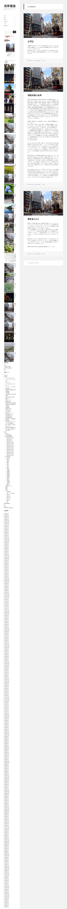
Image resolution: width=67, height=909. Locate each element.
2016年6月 (6, 619)
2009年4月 (6, 742)
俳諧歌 (8, 483)
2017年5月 (6, 603)
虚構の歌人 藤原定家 (10, 418)
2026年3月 (6, 516)
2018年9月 (6, 586)
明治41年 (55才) (10, 449)
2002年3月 (6, 825)
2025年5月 (6, 531)
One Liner (6, 41)
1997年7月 (6, 879)
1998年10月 (6, 869)
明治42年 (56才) (10, 451)
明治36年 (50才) (10, 442)
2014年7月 (6, 652)
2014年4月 (6, 656)
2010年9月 (6, 719)
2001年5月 (6, 835)
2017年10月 (6, 596)
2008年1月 (6, 752)
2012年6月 (6, 688)
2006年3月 (6, 771)
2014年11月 (6, 646)
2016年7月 (6, 618)
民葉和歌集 (8, 456)
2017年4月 (6, 605)
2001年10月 (6, 828)
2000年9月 (6, 844)
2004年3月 (6, 803)
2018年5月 (6, 592)
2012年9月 (6, 684)
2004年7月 (6, 797)
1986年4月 (6, 905)
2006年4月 (6, 770)
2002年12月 (6, 822)
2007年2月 (6, 759)
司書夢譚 (7, 391)
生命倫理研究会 (9, 417)
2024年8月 (6, 544)
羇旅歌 (8, 471)
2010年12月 (6, 714)
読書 (37, 184)
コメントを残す (42, 60)
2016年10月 (6, 614)
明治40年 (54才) (10, 448)
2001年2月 (6, 837)
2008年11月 (6, 748)
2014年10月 (6, 647)
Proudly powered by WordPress (33, 262)
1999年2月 (6, 863)
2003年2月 (6, 819)
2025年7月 (6, 528)
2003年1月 (6, 820)
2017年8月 (6, 599)
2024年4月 (6, 550)
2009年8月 (6, 737)
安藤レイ (7, 398)
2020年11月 (6, 580)
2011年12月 (6, 697)
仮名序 (8, 458)
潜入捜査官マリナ (9, 414)
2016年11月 (6, 612)
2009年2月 (6, 745)
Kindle (5, 375)
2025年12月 (6, 520)
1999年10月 (6, 855)
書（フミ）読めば (11, 493)
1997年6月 (6, 880)
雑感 (37, 60)
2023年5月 (6, 564)
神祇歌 (8, 475)
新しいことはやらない (8, 368)
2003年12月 (6, 807)
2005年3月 (6, 787)
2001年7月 (6, 832)
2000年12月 (6, 839)
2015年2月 (6, 641)
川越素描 (7, 407)
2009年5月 (6, 740)
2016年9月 (6, 615)
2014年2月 (6, 659)
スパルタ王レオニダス (10, 384)
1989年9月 (6, 901)
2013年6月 (6, 670)
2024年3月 (6, 551)
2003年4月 (6, 818)
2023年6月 (6, 563)
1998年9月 (6, 870)
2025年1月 (6, 536)
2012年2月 (6, 694)
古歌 (6, 433)
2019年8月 (6, 583)
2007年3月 (6, 758)
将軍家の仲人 (8, 401)
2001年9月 (6, 829)
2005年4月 (6, 786)
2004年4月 (6, 802)
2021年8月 (6, 574)
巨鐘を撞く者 (8, 408)
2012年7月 (6, 686)
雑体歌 (8, 480)
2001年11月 (6, 826)
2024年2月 (6, 552)
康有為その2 (33, 219)
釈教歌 (8, 477)
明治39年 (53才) (10, 446)
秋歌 (8, 464)
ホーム (5, 15)
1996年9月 (6, 889)
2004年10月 (6, 793)
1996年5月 (6, 890)
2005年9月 (6, 780)
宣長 (6, 490)
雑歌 (8, 478)
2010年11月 (6, 716)
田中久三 (5, 19)
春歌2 (8, 461)
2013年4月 (6, 673)
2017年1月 (6, 609)
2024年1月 (6, 554)
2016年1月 (6, 627)
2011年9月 (6, 701)
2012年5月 (6, 689)
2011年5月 (6, 707)
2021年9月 (6, 573)
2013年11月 (6, 663)
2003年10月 (6, 810)
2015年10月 (6, 630)
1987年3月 (6, 904)
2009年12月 (6, 732)
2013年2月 (6, 676)
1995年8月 (6, 898)
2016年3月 (6, 624)
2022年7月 (6, 567)
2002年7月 (6, 823)
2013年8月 (6, 668)
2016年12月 (6, 611)
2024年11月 (6, 539)
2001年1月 (6, 838)
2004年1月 (6, 806)
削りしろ (5, 365)
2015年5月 (6, 637)
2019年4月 (6, 585)
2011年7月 (6, 704)
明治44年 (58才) (10, 453)
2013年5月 (6, 672)
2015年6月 (6, 636)
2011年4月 (6, 708)
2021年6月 (6, 576)
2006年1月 (6, 774)
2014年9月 (6, 649)
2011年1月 (6, 713)
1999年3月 (6, 861)
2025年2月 (6, 535)
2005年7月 (6, 783)
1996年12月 (6, 886)
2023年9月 (6, 560)
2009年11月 (6, 733)
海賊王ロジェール (9, 413)
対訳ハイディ (8, 400)
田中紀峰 (5, 21)
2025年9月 (6, 525)
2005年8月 (6, 781)
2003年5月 (6, 816)
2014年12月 (6, 644)
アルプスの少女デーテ (10, 378)
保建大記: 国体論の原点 (11, 389)
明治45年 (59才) (10, 455)
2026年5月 (6, 513)
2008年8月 (6, 749)
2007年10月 (6, 753)
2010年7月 (6, 721)
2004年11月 (6, 791)
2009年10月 (6, 735)
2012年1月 (6, 695)
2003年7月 (6, 815)
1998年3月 (6, 871)
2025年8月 (6, 526)
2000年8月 (6, 845)
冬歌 (8, 465)
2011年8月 (6, 703)
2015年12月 (6, 628)
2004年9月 (6, 794)
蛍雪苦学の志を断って (9, 507)
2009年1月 (6, 746)
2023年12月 (6, 555)
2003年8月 (6, 813)
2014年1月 (6, 660)
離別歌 (8, 474)
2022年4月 (6, 569)
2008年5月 (6, 751)
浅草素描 (10, 6)
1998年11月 (6, 867)
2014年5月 (6, 654)
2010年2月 (6, 729)
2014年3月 (6, 657)
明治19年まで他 (10, 437)
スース (7, 385)
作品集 (5, 376)
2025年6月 (6, 529)
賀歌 (8, 468)
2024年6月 (6, 547)
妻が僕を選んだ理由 (10, 397)
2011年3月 (6, 710)
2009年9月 (6, 736)
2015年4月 (6, 638)
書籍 (4, 17)
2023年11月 (6, 557)
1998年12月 (6, 866)
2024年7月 (6, 545)
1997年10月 (6, 874)
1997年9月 (6, 876)
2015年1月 (6, 643)
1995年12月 (6, 893)
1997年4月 (6, 883)
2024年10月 (6, 541)
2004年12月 (6, 790)
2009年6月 (6, 739)
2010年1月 (6, 730)
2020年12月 (6, 579)
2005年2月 (6, 788)
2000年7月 (6, 847)
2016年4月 (6, 622)
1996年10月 (6, 887)
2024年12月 (6, 538)
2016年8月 (6, 617)
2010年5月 (6, 724)
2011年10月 (6, 700)
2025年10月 (6, 523)
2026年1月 (6, 519)
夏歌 (8, 462)
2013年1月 (6, 678)
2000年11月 (6, 841)
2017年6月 (6, 602)
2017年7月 (6, 601)
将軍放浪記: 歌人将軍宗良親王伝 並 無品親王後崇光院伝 (11, 404)
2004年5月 (6, 800)
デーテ (5, 23)
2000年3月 (6, 850)
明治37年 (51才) (10, 443)
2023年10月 (6, 558)
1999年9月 (6, 857)
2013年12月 (6, 662)
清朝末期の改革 (35, 95)
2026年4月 (6, 515)
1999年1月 (6, 864)
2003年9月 (6, 812)
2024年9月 (6, 542)
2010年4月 (6, 726)
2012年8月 (6, 685)
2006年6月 (6, 767)
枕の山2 (8, 496)
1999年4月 (6, 860)
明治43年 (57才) (10, 452)
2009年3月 (6, 743)
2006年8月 (6, 764)
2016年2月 (6, 625)
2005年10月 (6, 778)
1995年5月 (6, 899)
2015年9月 (6, 631)
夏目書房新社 (7, 503)
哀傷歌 (8, 469)
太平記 (31, 41)
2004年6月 (6, 799)
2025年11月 (6, 522)
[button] (6, 60)
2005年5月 (6, 784)
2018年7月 (6, 589)
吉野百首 (9, 491)
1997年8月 (6, 877)
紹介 (5, 506)
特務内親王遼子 (9, 416)
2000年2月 (6, 851)
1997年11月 (6, 873)
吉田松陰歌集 (8, 435)
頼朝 (6, 487)
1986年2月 (6, 906)
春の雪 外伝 (8, 410)
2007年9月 (6, 755)
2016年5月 (6, 621)
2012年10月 (6, 682)
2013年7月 (6, 669)
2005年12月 (6, 775)
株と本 (5, 369)
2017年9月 (6, 598)
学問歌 (8, 481)
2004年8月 (6, 796)
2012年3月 (6, 692)
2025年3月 (6, 534)
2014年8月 (6, 650)
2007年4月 (6, 756)
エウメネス (8, 382)
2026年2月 (6, 518)
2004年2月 (6, 804)
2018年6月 (6, 590)
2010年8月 (6, 720)
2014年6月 (6, 653)
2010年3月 (6, 727)
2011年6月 (6, 705)
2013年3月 (6, 675)
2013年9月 (6, 666)
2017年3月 (6, 606)
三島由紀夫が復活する (8, 367)
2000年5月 (6, 848)
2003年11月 (6, 809)
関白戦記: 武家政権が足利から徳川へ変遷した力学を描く (11, 429)
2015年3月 (6, 640)
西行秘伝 (7, 420)
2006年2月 (6, 772)
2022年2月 (6, 570)
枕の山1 (8, 494)
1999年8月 (6, 858)
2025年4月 (6, 532)
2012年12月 (6, 679)
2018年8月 (6, 587)
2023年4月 (6, 566)
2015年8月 (6, 633)
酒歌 (8, 484)
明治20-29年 (9, 439)
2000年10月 (6, 842)
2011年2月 (6, 711)
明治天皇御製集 (9, 436)
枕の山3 (8, 497)
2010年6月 (6, 723)
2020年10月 (6, 582)
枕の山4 (8, 499)
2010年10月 (6, 717)
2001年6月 (6, 834)
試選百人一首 (8, 485)
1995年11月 (6, 895)
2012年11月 (6, 681)
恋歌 (8, 467)
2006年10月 (6, 762)
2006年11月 (6, 761)
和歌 (5, 432)
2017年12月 (6, 593)
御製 (6, 488)
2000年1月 (6, 853)
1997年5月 (6, 882)
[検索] (14, 32)
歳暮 (8, 500)
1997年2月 (6, 885)
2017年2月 (6, 608)
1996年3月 (6, 892)
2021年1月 (6, 577)
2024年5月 (6, 548)
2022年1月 (6, 571)
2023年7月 (6, 561)
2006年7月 (6, 765)
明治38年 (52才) (10, 445)
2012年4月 (6, 691)
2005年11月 (6, 777)
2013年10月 (6, 665)
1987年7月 (6, 902)
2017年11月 (6, 595)
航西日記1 (5, 25)
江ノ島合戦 (8, 411)
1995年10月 (6, 896)
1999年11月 (6, 854)
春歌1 (8, 459)
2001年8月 (6, 831)
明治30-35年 (9, 440)
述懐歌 (8, 472)
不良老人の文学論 (7, 366)
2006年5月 (6, 768)
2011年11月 (6, 698)
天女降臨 (7, 392)
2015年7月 (6, 634)
